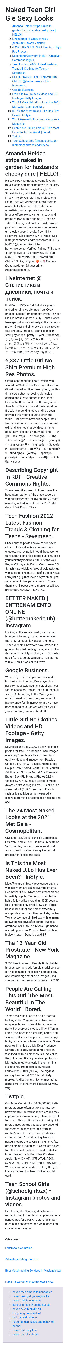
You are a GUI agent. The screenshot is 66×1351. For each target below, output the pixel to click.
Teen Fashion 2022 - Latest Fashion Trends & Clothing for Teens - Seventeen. (34, 68)
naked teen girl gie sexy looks (30, 1296)
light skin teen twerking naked (31, 1304)
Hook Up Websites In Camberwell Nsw (29, 1282)
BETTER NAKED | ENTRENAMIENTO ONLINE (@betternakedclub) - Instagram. (34, 81)
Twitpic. (17, 136)
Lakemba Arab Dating (18, 1248)
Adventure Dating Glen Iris (21, 1259)
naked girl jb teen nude (26, 1300)
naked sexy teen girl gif (26, 1309)
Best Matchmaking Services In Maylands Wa (33, 1270)
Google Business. (23, 89)
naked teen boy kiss (24, 1330)
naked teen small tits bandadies (32, 1292)
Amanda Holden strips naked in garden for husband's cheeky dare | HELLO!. (34, 30)
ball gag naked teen (24, 1317)
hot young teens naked (26, 1313)
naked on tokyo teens (25, 1334)
